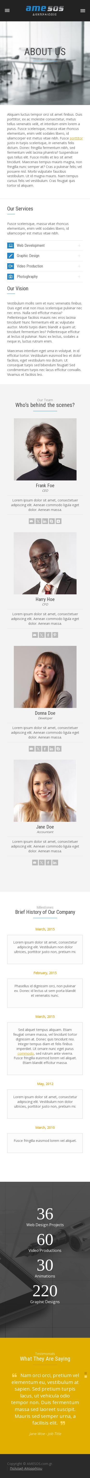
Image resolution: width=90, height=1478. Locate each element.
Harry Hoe (45, 599)
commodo (26, 1053)
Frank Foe (45, 485)
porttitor (76, 138)
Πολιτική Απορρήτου (26, 1468)
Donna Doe (45, 713)
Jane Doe (45, 827)
